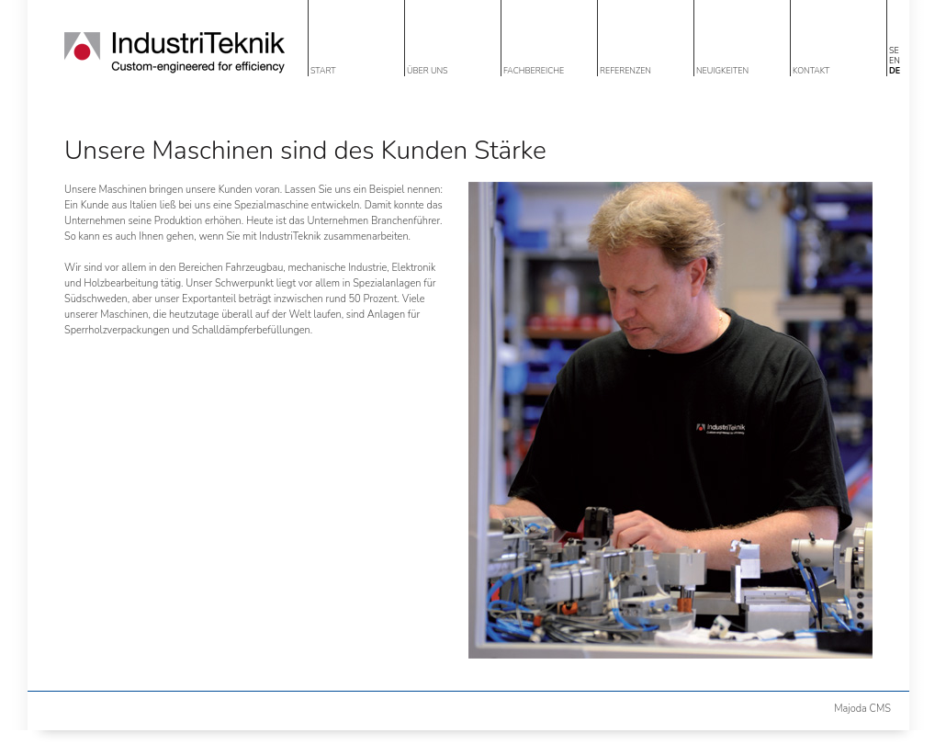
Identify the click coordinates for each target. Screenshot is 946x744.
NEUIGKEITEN (722, 70)
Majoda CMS (862, 709)
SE (894, 50)
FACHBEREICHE (533, 70)
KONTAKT (811, 70)
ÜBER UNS (427, 70)
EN (894, 60)
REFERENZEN (625, 70)
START (323, 70)
